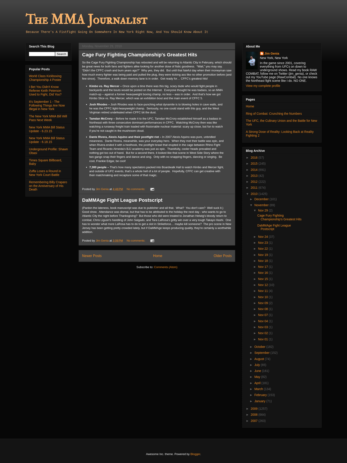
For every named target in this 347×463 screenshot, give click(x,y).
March (259, 389)
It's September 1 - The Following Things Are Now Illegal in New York (47, 105)
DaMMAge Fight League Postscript (122, 200)
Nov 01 (263, 339)
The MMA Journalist (86, 19)
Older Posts (223, 256)
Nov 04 (263, 321)
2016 (254, 157)
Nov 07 (263, 315)
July (257, 365)
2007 (254, 421)
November (261, 205)
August (259, 359)
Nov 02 (263, 333)
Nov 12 (263, 285)
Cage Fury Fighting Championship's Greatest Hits (139, 54)
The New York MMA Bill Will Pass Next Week (48, 118)
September (262, 352)
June (258, 371)
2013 (254, 175)
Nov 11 (263, 291)
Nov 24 (263, 236)
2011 (254, 187)
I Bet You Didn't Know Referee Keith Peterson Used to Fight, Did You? (45, 90)
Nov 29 (263, 210)
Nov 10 (263, 297)
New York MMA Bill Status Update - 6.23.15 (47, 129)
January (260, 401)
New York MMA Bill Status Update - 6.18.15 (47, 140)
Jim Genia (271, 53)
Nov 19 (263, 255)
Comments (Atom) (165, 267)
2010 (254, 194)
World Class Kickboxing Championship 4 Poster (45, 78)
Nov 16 (263, 272)
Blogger (195, 454)
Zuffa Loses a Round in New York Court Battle (45, 173)
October (260, 347)
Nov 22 (263, 248)
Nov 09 (263, 303)
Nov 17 (263, 267)
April (257, 383)
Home (157, 256)
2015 (254, 163)
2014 (254, 169)
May (257, 377)
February (261, 395)
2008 (254, 414)
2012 (254, 181)
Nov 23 (263, 242)
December (261, 199)
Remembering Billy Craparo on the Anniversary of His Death (48, 185)
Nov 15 (263, 279)
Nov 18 (263, 261)
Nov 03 (263, 327)
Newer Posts (92, 256)
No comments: (136, 189)
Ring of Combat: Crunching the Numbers (274, 113)
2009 (254, 408)
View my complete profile (263, 86)
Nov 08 (263, 309)
